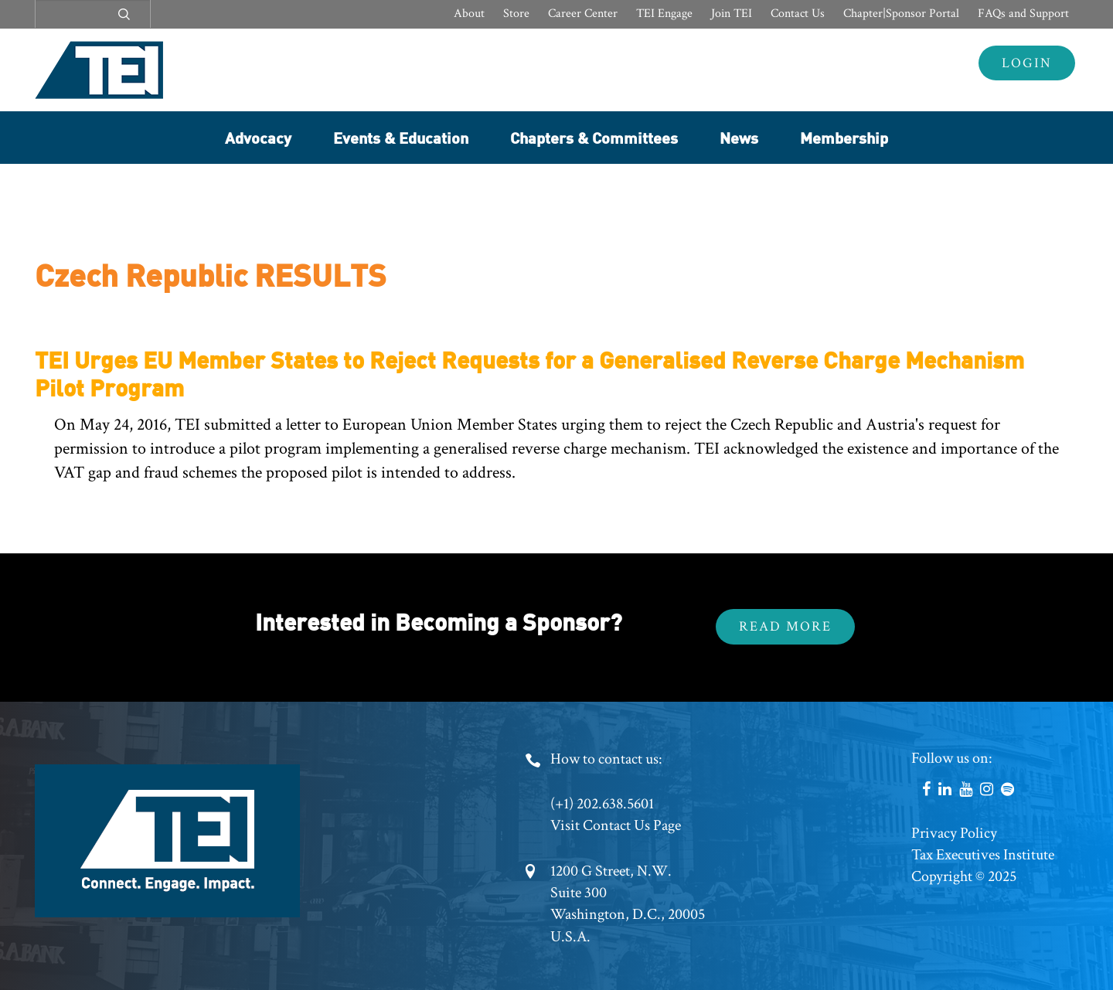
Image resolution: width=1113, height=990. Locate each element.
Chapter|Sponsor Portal (901, 13)
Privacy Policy (954, 833)
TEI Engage (664, 13)
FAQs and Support (1023, 13)
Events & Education (400, 137)
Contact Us (798, 13)
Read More (785, 626)
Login (1027, 63)
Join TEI (731, 13)
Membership (844, 137)
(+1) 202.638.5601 (602, 804)
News (739, 137)
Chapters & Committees (594, 137)
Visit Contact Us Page (615, 825)
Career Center (583, 13)
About (469, 13)
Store (516, 13)
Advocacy (258, 137)
